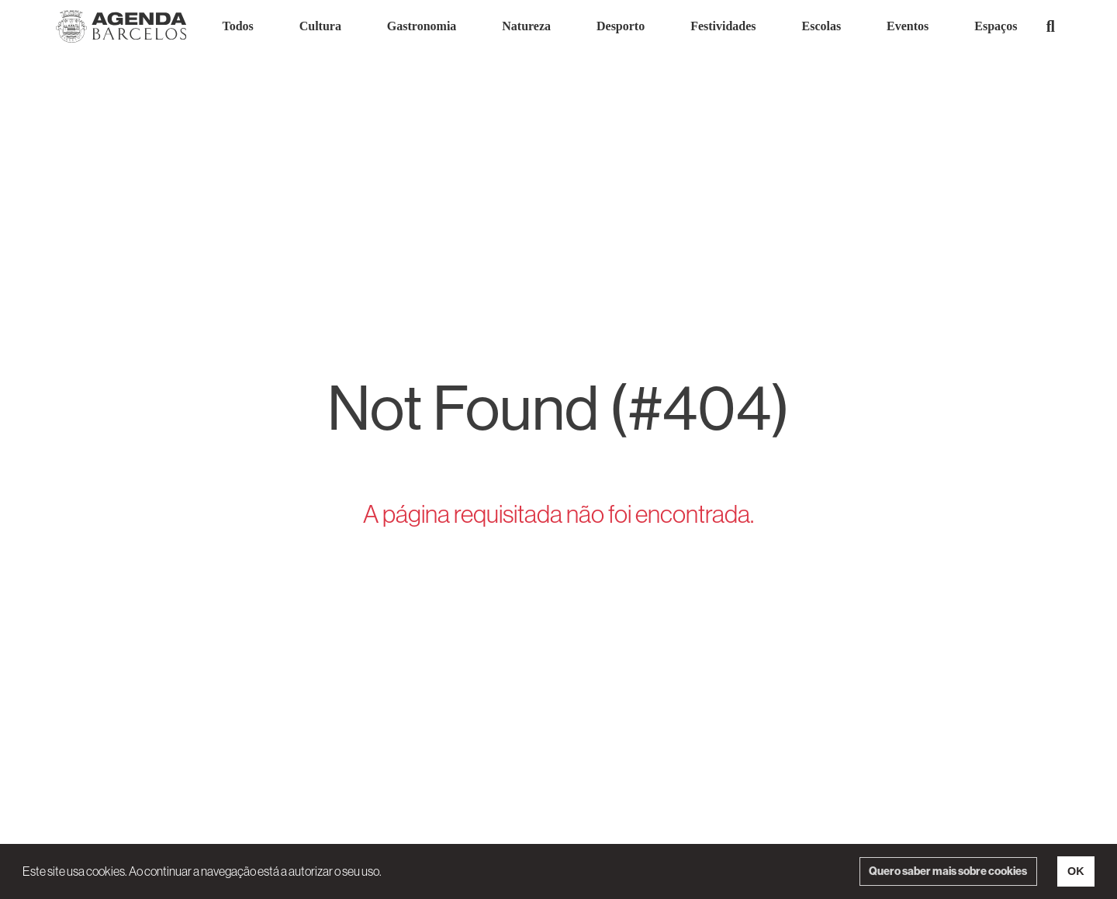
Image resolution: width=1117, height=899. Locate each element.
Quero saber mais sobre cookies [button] (948, 871)
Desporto (621, 26)
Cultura (320, 26)
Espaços (995, 26)
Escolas (822, 26)
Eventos (908, 26)
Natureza (526, 26)
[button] (1050, 26)
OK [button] (1075, 871)
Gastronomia (421, 26)
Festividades (723, 26)
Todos (237, 26)
